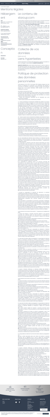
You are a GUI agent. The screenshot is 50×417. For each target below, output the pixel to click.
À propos (15, 3)
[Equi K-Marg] (25, 3)
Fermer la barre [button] (45, 413)
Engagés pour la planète (40, 389)
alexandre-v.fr (3, 59)
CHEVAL (3, 403)
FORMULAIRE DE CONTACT (29, 408)
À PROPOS (29, 401)
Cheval (12, 3)
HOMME (3, 402)
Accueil (2, 6)
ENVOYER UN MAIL (30, 409)
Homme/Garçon (7, 3)
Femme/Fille (2, 3)
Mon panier (47, 3)
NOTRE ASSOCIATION (30, 402)
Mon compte (42, 3)
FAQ (28, 403)
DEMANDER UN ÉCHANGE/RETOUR (30, 406)
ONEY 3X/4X (29, 404)
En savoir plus (39, 413)
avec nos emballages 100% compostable (40, 392)
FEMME (3, 401)
